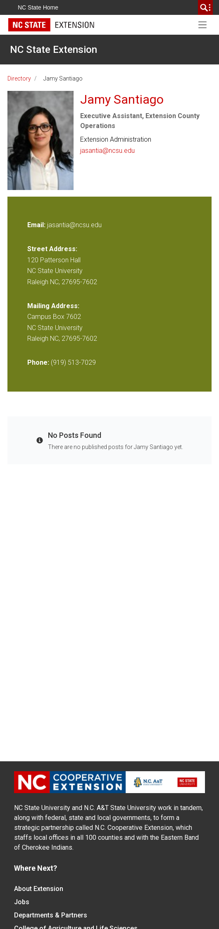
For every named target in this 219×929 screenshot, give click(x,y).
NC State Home (38, 7)
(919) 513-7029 (73, 362)
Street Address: (52, 249)
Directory (19, 78)
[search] (205, 7)
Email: (37, 225)
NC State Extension (53, 49)
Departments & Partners (50, 915)
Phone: (38, 362)
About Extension (38, 889)
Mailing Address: (53, 306)
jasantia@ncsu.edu (107, 150)
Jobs (21, 902)
